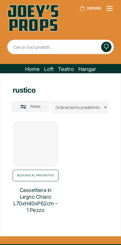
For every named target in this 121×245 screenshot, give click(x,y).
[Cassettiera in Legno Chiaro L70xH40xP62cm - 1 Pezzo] (35, 144)
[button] (32, 69)
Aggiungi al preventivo (35, 175)
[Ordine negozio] (80, 107)
